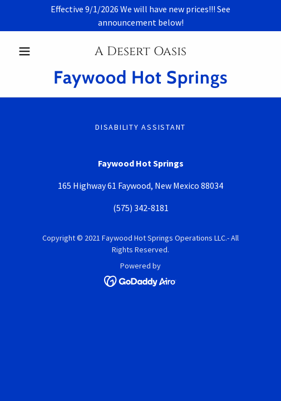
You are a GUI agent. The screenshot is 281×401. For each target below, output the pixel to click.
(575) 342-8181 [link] (141, 207)
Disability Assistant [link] (140, 127)
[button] (32, 51)
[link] (140, 77)
